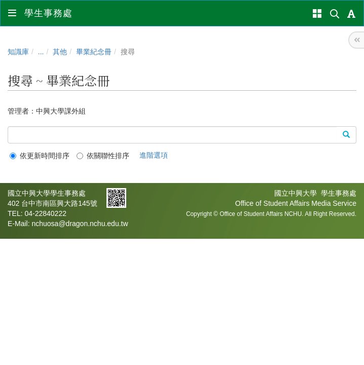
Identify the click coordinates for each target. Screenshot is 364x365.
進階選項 (153, 155)
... (41, 52)
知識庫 (18, 52)
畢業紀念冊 (94, 52)
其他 (60, 52)
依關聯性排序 (103, 156)
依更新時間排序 (39, 156)
